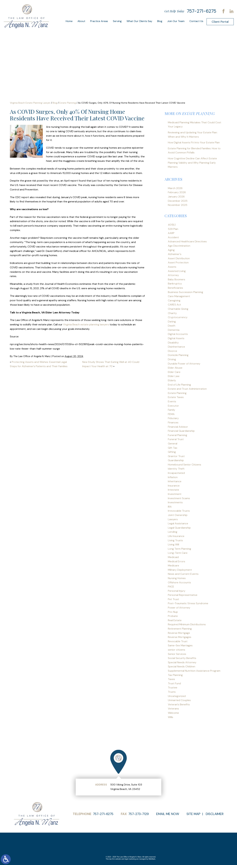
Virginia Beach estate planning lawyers (86, 324)
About (81, 21)
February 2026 (177, 192)
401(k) (172, 224)
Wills (170, 717)
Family (171, 410)
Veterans (173, 708)
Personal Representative (182, 595)
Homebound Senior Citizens (184, 464)
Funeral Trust (176, 439)
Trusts (172, 692)
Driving (172, 359)
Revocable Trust (177, 641)
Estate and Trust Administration (187, 388)
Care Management (179, 296)
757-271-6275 (201, 11)
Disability (173, 342)
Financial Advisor (178, 426)
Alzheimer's (174, 254)
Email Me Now (167, 814)
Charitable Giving (178, 309)
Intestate (173, 489)
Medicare (173, 565)
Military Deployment (180, 570)
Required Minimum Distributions (187, 624)
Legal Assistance (178, 523)
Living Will (173, 544)
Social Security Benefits (182, 658)
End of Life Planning (179, 384)
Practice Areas (99, 21)
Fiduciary (173, 418)
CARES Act (174, 304)
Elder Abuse (175, 367)
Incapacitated (176, 473)
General (172, 443)
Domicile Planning (178, 355)
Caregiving (174, 300)
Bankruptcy (175, 283)
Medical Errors (176, 561)
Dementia (173, 330)
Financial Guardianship (181, 431)
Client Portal (220, 22)
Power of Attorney (179, 607)
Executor (173, 405)
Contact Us (196, 21)
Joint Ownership (177, 515)
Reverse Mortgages (179, 637)
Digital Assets (176, 338)
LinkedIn (231, 11)
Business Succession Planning (185, 292)
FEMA (171, 414)
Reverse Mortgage (179, 633)
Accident (173, 237)
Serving (117, 21)
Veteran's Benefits (179, 704)
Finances (173, 422)
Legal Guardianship (179, 527)
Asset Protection (178, 262)
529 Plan (173, 229)
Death (171, 325)
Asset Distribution (179, 258)
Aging (171, 250)
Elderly (172, 380)
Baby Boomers (176, 279)
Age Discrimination (179, 245)
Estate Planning (67, 102)
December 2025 (177, 201)
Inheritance (174, 481)
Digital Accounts (178, 334)
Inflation (173, 477)
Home (69, 21)
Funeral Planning (177, 435)
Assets (172, 266)
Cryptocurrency (177, 317)
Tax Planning (175, 675)
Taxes (171, 679)
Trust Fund (174, 683)
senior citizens (176, 649)
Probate (173, 616)
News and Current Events (183, 574)
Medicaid (173, 557)
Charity (172, 313)
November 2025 (177, 205)
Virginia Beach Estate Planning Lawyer (30, 102)
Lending (172, 532)
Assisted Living (177, 271)
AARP (171, 233)
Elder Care (174, 372)
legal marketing (130, 859)
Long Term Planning (179, 548)
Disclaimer (215, 814)
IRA (170, 506)
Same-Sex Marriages (180, 645)
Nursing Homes (177, 578)
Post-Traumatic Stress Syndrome (188, 603)
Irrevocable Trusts (179, 510)
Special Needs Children (181, 666)
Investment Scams (179, 498)
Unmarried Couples (179, 700)
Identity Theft (176, 468)
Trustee (172, 687)
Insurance (174, 485)
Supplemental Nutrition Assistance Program (194, 670)
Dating (172, 321)
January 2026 (176, 196)
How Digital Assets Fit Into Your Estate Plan (194, 142)
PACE (171, 586)
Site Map (193, 814)
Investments (175, 502)
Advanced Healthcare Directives (187, 241)
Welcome (173, 713)
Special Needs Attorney (182, 662)
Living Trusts (175, 540)
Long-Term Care (177, 553)
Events (172, 401)
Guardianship (176, 460)
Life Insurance (176, 536)
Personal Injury (176, 591)
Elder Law (173, 376)
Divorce (172, 351)
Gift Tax (172, 448)
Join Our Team (175, 21)
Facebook (223, 11)
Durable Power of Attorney (184, 363)
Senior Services (177, 654)
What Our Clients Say (139, 21)
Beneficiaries (175, 288)
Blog (159, 21)
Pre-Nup (173, 612)
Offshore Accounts (179, 582)
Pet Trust (173, 599)
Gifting (172, 452)
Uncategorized (177, 696)
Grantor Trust (176, 456)
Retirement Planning (180, 628)
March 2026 (175, 188)
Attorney (173, 275)
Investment (174, 494)
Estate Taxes (176, 397)
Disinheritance (176, 346)
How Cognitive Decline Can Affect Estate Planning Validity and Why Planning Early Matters (192, 163)
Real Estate (175, 620)
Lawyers (173, 519)
